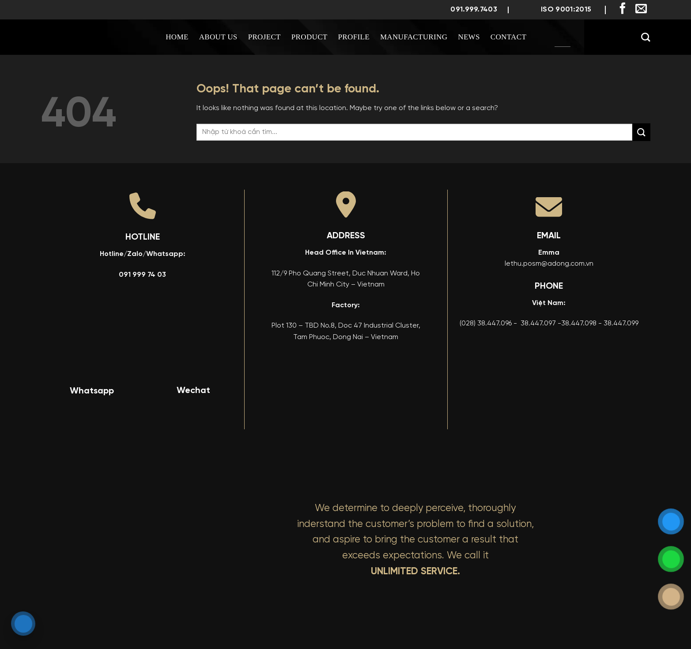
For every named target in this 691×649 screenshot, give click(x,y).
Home (177, 37)
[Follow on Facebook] (622, 9)
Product (309, 37)
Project (264, 37)
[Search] (645, 37)
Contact (508, 37)
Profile (354, 37)
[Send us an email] (641, 9)
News (469, 37)
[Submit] (641, 132)
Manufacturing (413, 37)
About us (218, 37)
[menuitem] (562, 37)
